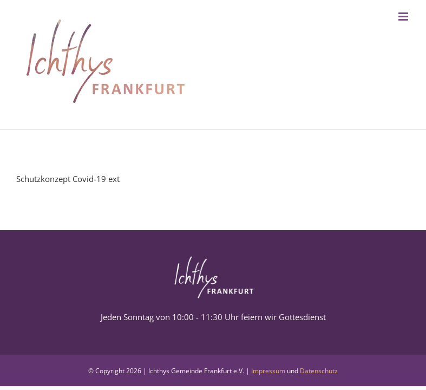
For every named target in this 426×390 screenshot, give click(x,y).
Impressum (268, 370)
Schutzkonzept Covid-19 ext (68, 178)
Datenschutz (319, 370)
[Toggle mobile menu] (404, 16)
